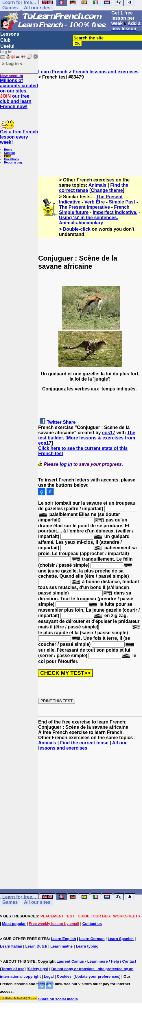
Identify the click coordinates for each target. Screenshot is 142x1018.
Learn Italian (11, 946)
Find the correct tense (84, 742)
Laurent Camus (70, 961)
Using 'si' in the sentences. (88, 217)
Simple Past (122, 201)
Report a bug (13, 162)
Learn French (52, 71)
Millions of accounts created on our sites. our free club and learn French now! (19, 93)
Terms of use (12, 969)
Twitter (54, 422)
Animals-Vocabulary (81, 222)
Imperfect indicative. (115, 212)
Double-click (77, 229)
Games (10, 7)
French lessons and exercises (106, 71)
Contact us (92, 923)
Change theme (107, 190)
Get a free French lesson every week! (19, 137)
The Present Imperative (84, 207)
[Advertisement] (90, 120)
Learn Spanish (121, 939)
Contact (9, 152)
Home (8, 149)
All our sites (37, 7)
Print (7, 156)
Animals (97, 185)
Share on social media (58, 999)
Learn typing (87, 946)
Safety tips (37, 969)
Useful (7, 46)
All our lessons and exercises (82, 745)
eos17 (108, 432)
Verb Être (94, 201)
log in (66, 464)
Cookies (64, 976)
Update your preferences (97, 976)
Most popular (14, 923)
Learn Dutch (36, 946)
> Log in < (12, 63)
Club (5, 40)
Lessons (9, 34)
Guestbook (11, 159)
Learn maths (61, 946)
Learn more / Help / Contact (111, 961)
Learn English (63, 939)
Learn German (91, 939)
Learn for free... (19, 897)
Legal (49, 976)
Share (69, 422)
